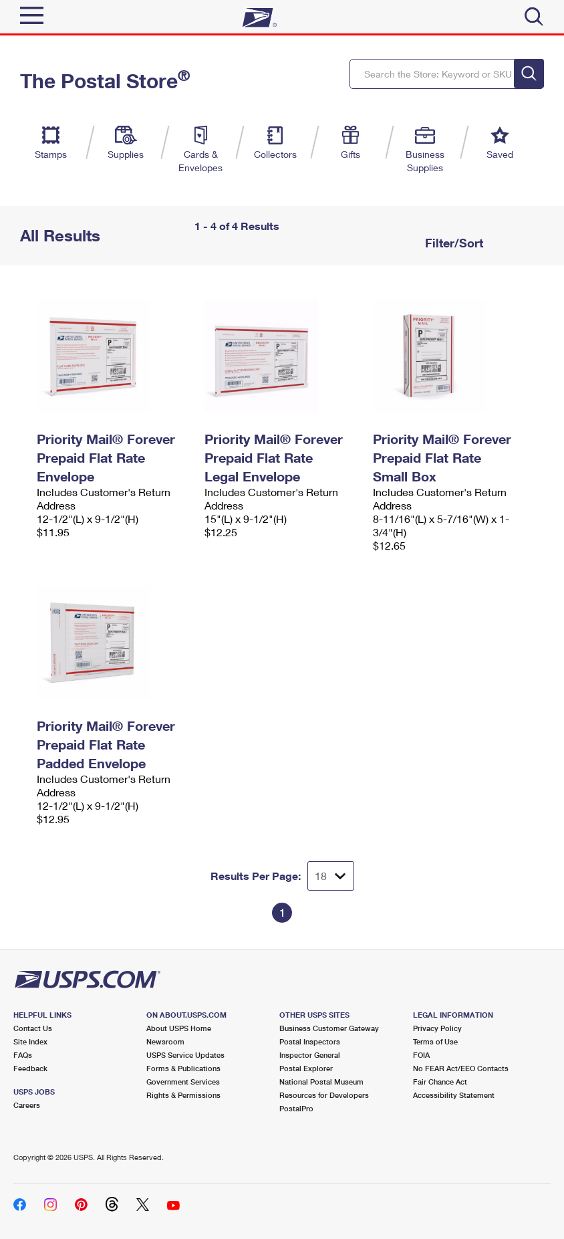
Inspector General (309, 1054)
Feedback (30, 1068)
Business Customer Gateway (329, 1028)
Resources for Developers (324, 1095)
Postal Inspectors (309, 1041)
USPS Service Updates (185, 1054)
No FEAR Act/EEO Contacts (461, 1068)
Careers (26, 1105)
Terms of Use (435, 1041)
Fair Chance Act (440, 1081)
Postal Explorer (306, 1068)
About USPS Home (178, 1028)
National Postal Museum (321, 1081)
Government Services (183, 1081)
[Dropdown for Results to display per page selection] (330, 876)
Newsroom (165, 1041)
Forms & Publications (183, 1068)
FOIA (421, 1054)
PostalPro (296, 1108)
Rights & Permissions (183, 1095)
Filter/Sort (452, 242)
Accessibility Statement (454, 1095)
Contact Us (32, 1028)
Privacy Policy (437, 1028)
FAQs (22, 1054)
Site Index (30, 1041)
